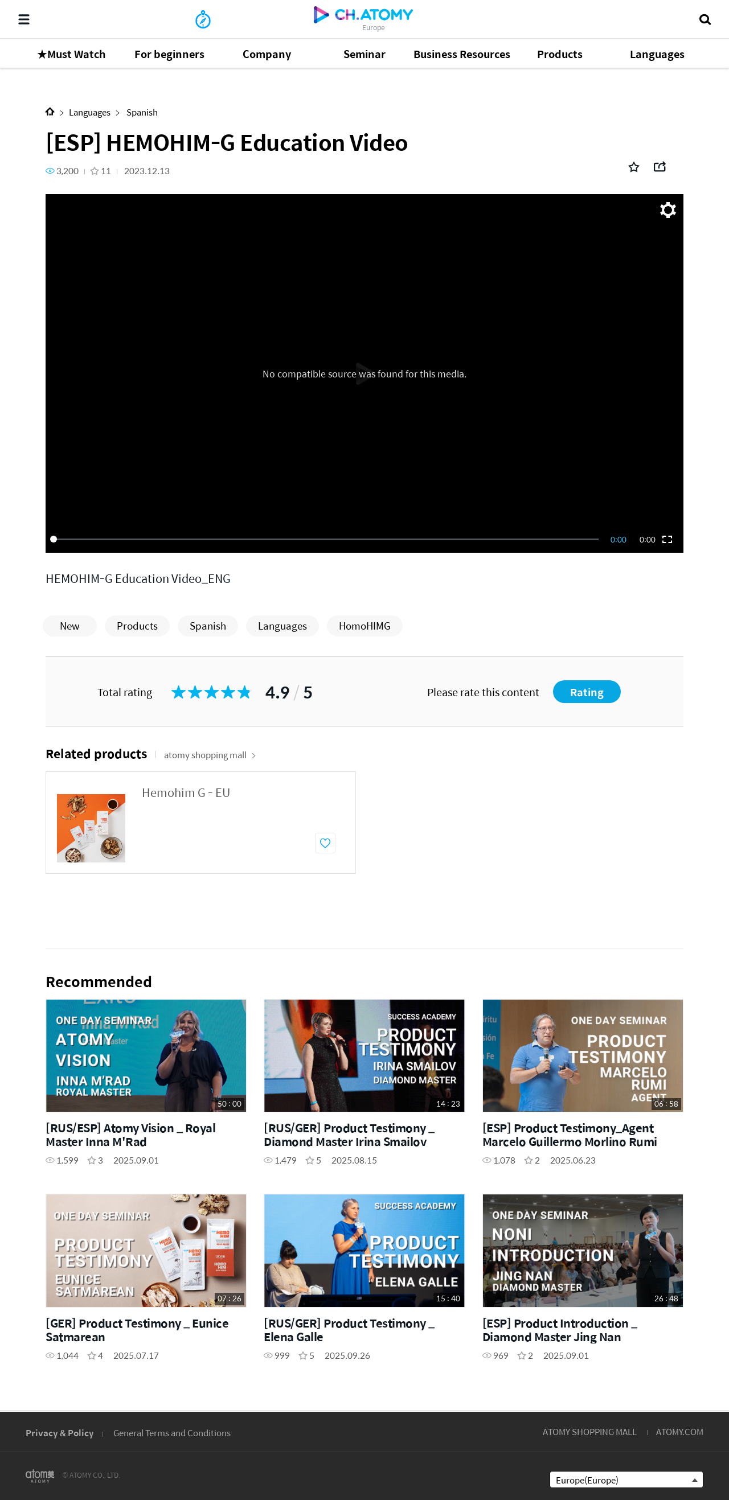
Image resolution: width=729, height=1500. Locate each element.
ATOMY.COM (679, 1431)
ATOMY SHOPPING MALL (590, 1431)
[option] (200, 822)
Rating (587, 692)
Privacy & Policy (60, 1432)
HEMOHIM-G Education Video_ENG (138, 578)
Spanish (141, 111)
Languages (89, 111)
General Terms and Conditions (172, 1432)
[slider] (326, 539)
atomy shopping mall (210, 754)
